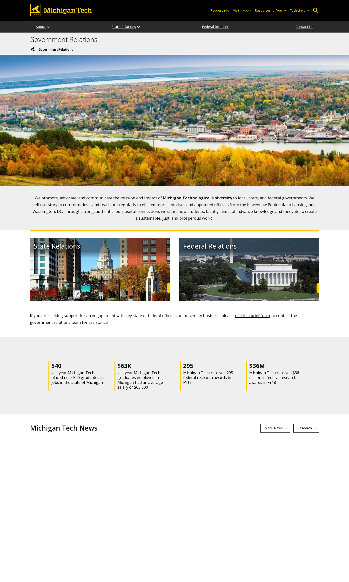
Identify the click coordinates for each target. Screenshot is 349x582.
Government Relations (63, 39)
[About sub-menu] (48, 27)
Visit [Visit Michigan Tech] (236, 10)
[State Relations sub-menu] (139, 27)
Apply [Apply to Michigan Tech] (247, 10)
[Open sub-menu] (284, 10)
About (41, 26)
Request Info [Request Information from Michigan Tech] (219, 10)
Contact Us (304, 26)
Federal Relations (215, 26)
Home (32, 49)
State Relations (124, 26)
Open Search (315, 10)
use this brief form (252, 315)
